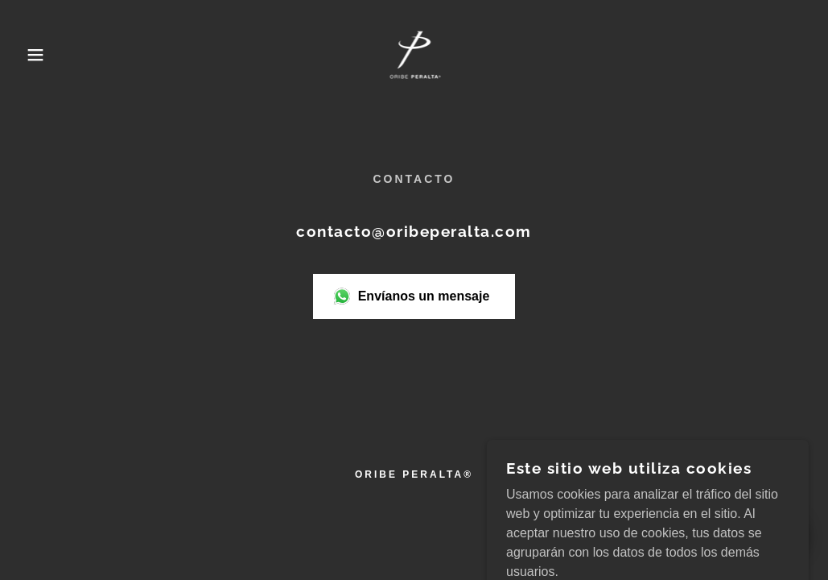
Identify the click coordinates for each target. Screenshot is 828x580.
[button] (41, 55)
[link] (413, 53)
